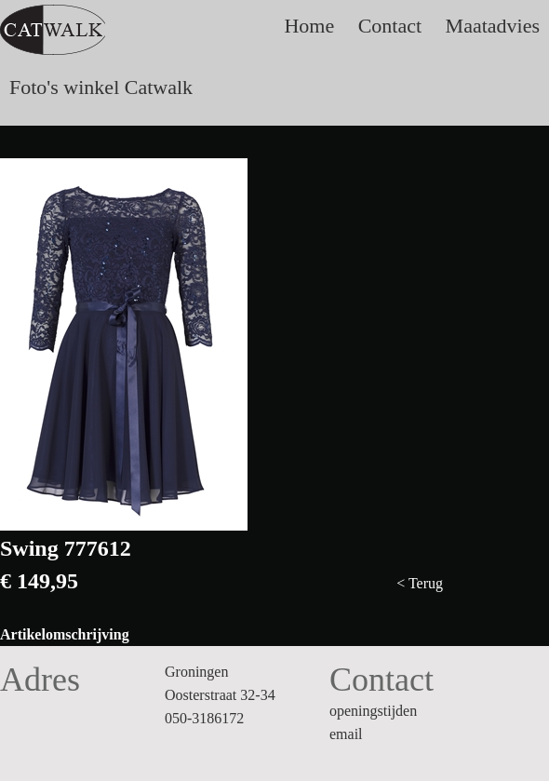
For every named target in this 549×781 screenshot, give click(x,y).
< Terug (419, 583)
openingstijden (373, 711)
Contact (390, 25)
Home (309, 25)
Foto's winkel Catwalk (101, 87)
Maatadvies (493, 25)
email (346, 734)
